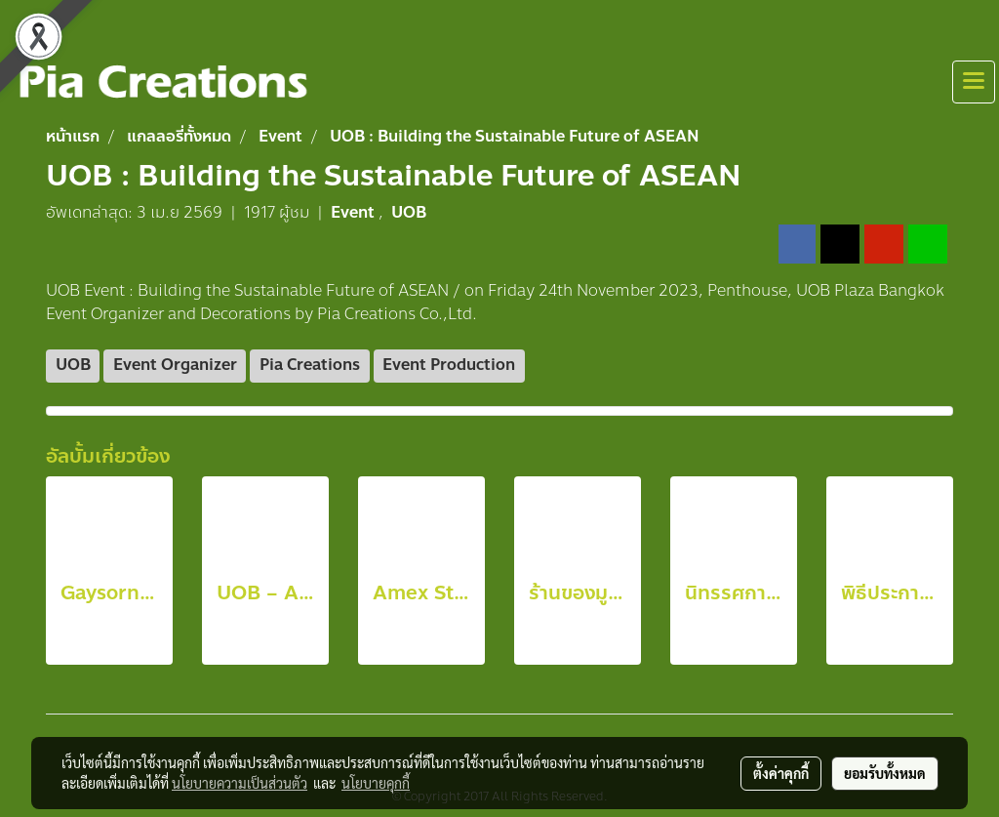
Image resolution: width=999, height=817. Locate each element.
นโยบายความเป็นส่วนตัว (239, 783)
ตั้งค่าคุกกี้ (781, 773)
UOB (408, 212)
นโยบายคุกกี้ (375, 783)
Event (355, 212)
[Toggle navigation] (973, 82)
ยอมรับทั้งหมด (885, 773)
